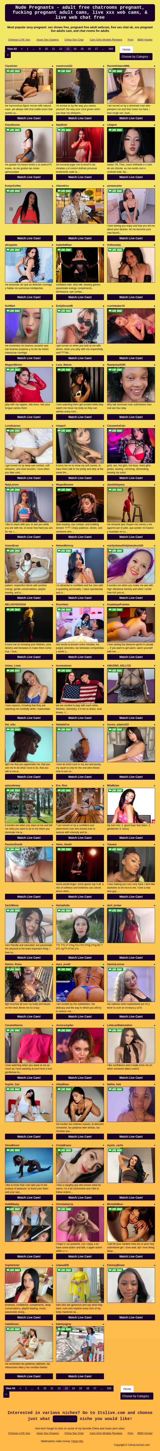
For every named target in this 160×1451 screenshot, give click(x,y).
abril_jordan (114, 905)
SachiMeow (12, 905)
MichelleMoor (115, 1204)
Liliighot (112, 124)
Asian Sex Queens (47, 39)
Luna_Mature (64, 364)
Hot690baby (12, 1204)
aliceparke (11, 244)
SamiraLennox (115, 964)
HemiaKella (63, 905)
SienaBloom (12, 1145)
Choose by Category (136, 56)
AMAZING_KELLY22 (119, 665)
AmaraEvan (12, 545)
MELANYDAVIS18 (15, 604)
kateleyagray (63, 1324)
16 (89, 48)
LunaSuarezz (12, 425)
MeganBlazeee (64, 484)
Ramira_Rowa (13, 964)
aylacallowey (12, 785)
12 (60, 48)
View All (12, 48)
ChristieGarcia (64, 1204)
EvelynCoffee (13, 185)
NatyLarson (12, 484)
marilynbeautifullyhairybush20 (125, 545)
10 (46, 48)
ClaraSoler (11, 66)
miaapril (61, 425)
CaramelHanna (13, 1025)
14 (75, 48)
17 (96, 48)
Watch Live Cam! (29, 118)
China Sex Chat (74, 39)
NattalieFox (63, 724)
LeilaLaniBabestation (119, 1025)
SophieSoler (12, 1265)
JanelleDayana (115, 484)
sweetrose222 (64, 66)
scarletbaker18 (116, 305)
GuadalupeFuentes (118, 604)
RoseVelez (62, 604)
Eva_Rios (61, 785)
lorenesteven (63, 665)
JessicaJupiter (64, 1025)
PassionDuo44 (13, 844)
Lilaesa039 (62, 1265)
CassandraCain (116, 425)
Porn (130, 39)
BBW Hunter (145, 39)
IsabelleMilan (64, 244)
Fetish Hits (77, 1441)
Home (126, 49)
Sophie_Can (12, 1084)
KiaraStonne (12, 124)
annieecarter (114, 185)
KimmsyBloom (116, 1265)
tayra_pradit (63, 964)
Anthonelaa (114, 244)
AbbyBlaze (62, 1084)
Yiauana (112, 844)
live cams (65, 1418)
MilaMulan (113, 785)
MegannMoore (13, 364)
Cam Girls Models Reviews (106, 39)
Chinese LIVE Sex (19, 39)
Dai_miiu (10, 724)
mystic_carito (115, 1145)
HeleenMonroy (64, 545)
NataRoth (61, 124)
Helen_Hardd (63, 844)
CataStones (12, 1324)
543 (111, 48)
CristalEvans (63, 1145)
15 (82, 48)
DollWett (10, 305)
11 (53, 48)
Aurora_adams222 (118, 724)
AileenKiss (62, 185)
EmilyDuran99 (64, 305)
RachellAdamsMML (118, 66)
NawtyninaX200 (116, 364)
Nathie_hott (114, 1084)
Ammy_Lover (13, 665)
